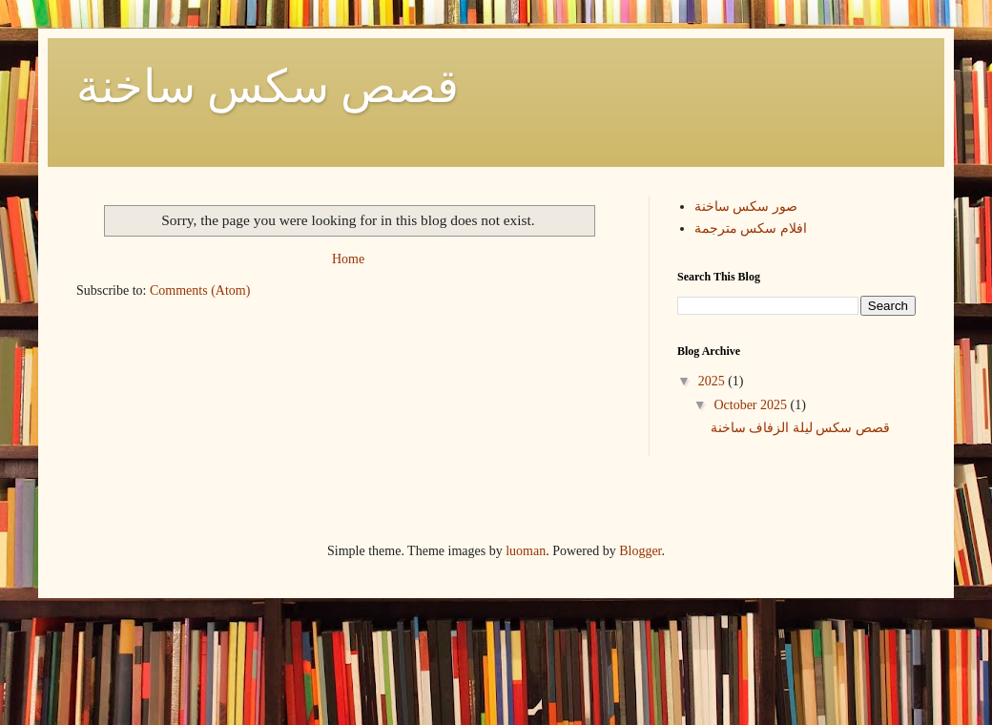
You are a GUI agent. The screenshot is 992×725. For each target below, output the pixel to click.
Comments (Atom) (200, 290)
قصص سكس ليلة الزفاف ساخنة (800, 428)
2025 (713, 381)
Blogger (640, 551)
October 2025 (751, 405)
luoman (526, 551)
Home (348, 259)
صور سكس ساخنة (745, 206)
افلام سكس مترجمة (750, 228)
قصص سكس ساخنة (267, 86)
